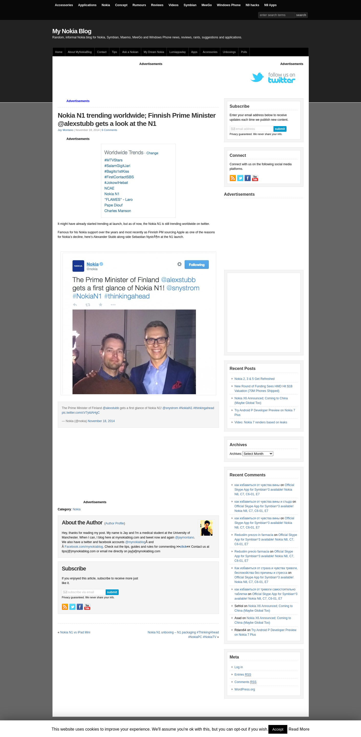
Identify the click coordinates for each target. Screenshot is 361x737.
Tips (114, 51)
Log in (239, 667)
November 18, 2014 (101, 421)
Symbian (190, 5)
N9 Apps (270, 5)
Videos (174, 5)
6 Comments (109, 129)
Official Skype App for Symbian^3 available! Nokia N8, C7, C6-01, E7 (264, 489)
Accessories (64, 5)
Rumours (139, 5)
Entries (243, 675)
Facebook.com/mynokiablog (84, 546)
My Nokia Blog (71, 31)
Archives (236, 454)
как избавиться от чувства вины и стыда (263, 501)
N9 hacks (252, 5)
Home (58, 51)
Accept (277, 729)
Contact (102, 51)
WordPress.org (245, 689)
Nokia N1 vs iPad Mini (75, 632)
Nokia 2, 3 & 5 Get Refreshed (255, 379)
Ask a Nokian (130, 51)
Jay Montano (65, 129)
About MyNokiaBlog (80, 51)
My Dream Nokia (154, 51)
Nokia (106, 5)
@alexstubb (111, 408)
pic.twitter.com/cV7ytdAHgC (81, 412)
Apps (194, 51)
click (183, 546)
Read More (299, 729)
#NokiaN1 (185, 408)
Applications (87, 5)
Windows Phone (229, 5)
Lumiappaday (177, 51)
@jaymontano (184, 537)
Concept (121, 5)
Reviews (157, 5)
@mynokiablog (135, 542)
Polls (244, 51)
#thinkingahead (203, 408)
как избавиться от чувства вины (257, 485)
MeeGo (207, 5)
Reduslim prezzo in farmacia (254, 535)
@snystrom (170, 408)
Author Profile (114, 523)
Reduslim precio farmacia (252, 551)
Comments (246, 682)
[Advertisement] (151, 77)
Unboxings (229, 51)
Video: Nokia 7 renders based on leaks (261, 422)
